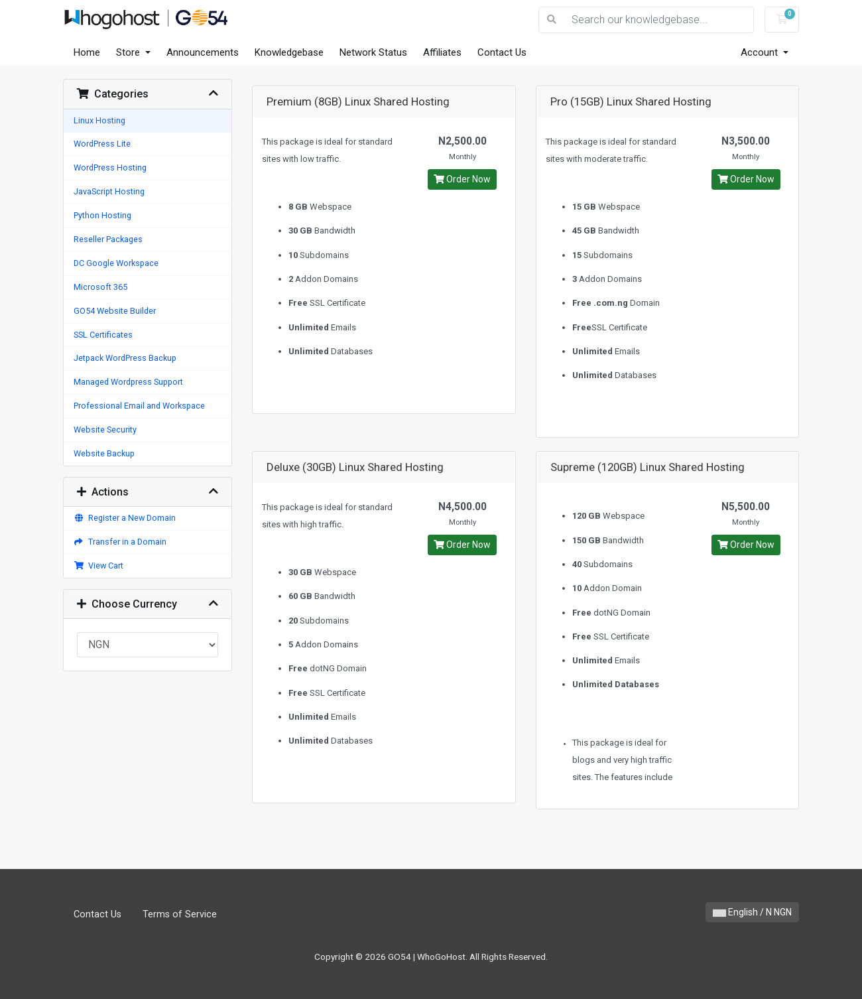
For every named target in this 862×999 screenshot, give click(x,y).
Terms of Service (180, 914)
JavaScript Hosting (109, 191)
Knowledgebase (289, 52)
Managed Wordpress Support (128, 382)
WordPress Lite (102, 144)
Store (129, 52)
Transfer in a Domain (120, 542)
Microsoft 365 (100, 287)
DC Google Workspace (116, 263)
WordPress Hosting (110, 167)
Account (760, 52)
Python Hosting (102, 215)
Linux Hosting (99, 120)
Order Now (462, 179)
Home (87, 52)
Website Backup (104, 453)
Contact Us (501, 52)
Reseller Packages (108, 239)
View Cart (98, 565)
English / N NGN (752, 912)
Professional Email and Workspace (139, 406)
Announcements (202, 52)
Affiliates (442, 52)
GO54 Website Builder (115, 311)
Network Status (373, 52)
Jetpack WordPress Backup (125, 358)
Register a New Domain (125, 518)
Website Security (105, 429)
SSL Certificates (103, 335)
